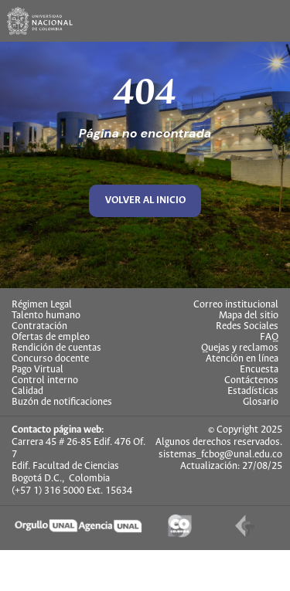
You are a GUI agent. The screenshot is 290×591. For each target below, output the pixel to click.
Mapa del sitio (248, 316)
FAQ (269, 337)
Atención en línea (242, 359)
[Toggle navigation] (269, 21)
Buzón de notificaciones (62, 402)
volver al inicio (145, 200)
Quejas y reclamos (239, 348)
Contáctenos (251, 380)
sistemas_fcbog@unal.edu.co (220, 454)
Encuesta (259, 370)
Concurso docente (50, 359)
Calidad (27, 391)
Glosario (260, 402)
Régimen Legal (42, 305)
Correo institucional (235, 305)
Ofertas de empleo (51, 337)
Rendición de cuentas (56, 348)
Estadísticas (252, 391)
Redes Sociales (247, 326)
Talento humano (46, 316)
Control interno (45, 380)
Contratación (39, 326)
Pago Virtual (37, 370)
